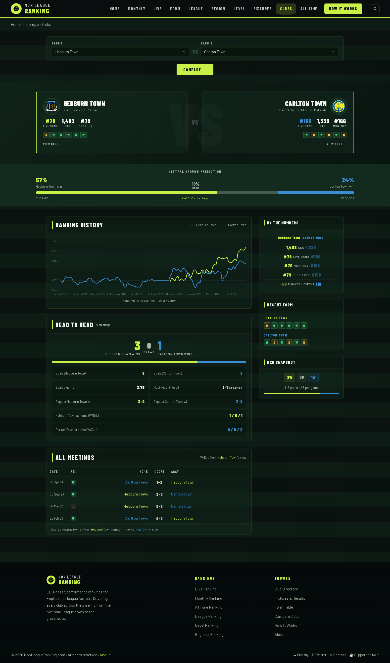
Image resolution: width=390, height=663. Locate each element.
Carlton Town (136, 482)
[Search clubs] (375, 8)
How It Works (343, 8)
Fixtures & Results (290, 597)
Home (115, 8)
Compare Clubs (287, 616)
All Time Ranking (208, 606)
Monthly (136, 8)
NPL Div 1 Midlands (314, 110)
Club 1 (57, 43)
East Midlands (289, 110)
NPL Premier (89, 110)
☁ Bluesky (300, 654)
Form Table (284, 606)
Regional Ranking (209, 634)
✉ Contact (338, 654)
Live (157, 8)
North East (71, 110)
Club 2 (206, 43)
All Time (309, 8)
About (280, 634)
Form (175, 8)
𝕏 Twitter (319, 654)
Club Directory (286, 588)
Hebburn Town (182, 482)
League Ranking (208, 616)
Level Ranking (206, 624)
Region (218, 8)
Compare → (195, 69)
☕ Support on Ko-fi (364, 654)
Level (239, 8)
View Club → (53, 144)
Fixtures (262, 8)
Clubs (286, 8)
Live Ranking (206, 588)
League (196, 8)
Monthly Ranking (208, 597)
